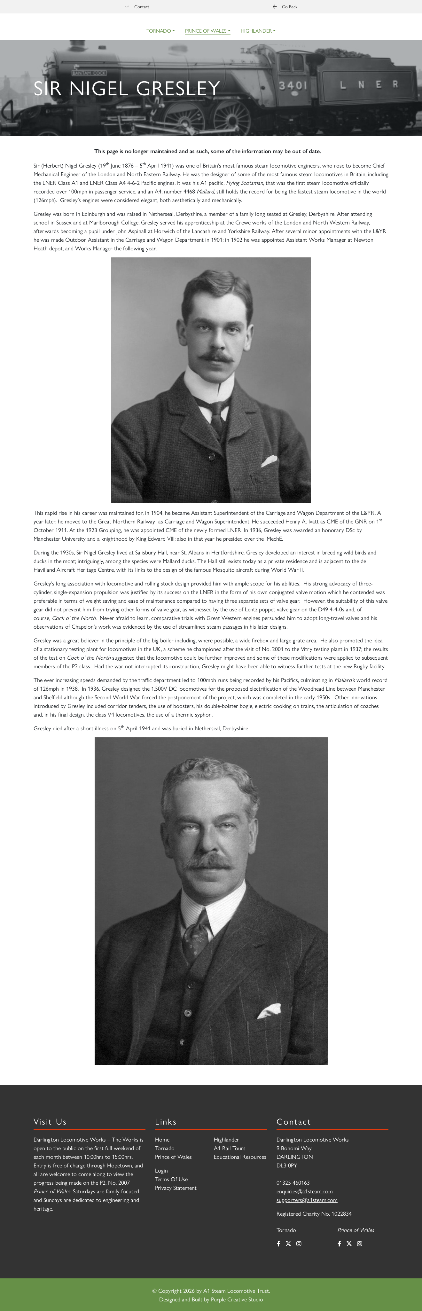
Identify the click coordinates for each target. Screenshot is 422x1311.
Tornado (158, 30)
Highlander (256, 30)
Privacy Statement (176, 1187)
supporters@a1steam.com (307, 1200)
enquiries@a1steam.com (305, 1191)
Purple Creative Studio (237, 1299)
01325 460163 (293, 1182)
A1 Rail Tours (230, 1148)
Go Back (285, 6)
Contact (137, 6)
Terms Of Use (171, 1179)
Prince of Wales (205, 30)
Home (162, 1139)
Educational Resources (240, 1156)
